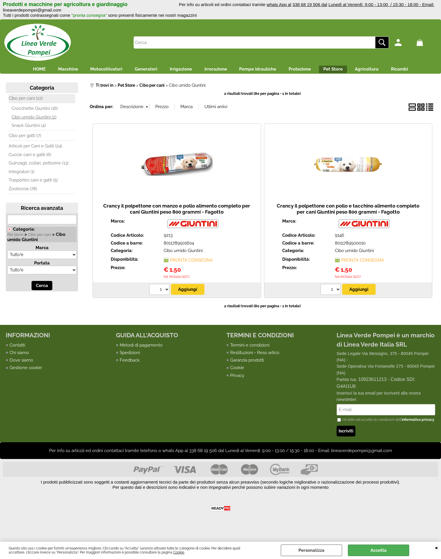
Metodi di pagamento (141, 360)
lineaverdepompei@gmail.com (32, 10)
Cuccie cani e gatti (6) (30, 170)
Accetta (378, 550)
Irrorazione (233, 70)
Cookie (178, 552)
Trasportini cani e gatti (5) (33, 196)
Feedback (130, 376)
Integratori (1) (21, 187)
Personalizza (311, 550)
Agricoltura (404, 70)
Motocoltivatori (109, 70)
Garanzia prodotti (247, 376)
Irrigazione (193, 70)
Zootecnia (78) (23, 204)
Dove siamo (21, 376)
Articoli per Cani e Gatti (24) (35, 161)
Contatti (17, 360)
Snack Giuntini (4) (29, 141)
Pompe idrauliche (279, 70)
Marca (42, 263)
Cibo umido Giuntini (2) (34, 132)
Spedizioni (130, 368)
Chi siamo (19, 368)
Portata (42, 278)
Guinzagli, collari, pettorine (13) (39, 179)
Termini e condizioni (250, 360)
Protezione (327, 70)
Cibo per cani (39, 250)
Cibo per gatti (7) (25, 151)
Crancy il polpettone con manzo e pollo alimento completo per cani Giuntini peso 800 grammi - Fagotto (176, 224)
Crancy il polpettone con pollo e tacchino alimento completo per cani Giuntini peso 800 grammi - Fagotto (348, 224)
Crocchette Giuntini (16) (35, 124)
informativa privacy (418, 436)
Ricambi (220, 83)
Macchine (65, 70)
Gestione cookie (26, 383)
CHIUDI (436, 547)
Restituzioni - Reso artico (254, 368)
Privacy (237, 391)
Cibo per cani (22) (26, 113)
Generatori (153, 70)
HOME (31, 70)
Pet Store (365, 70)
